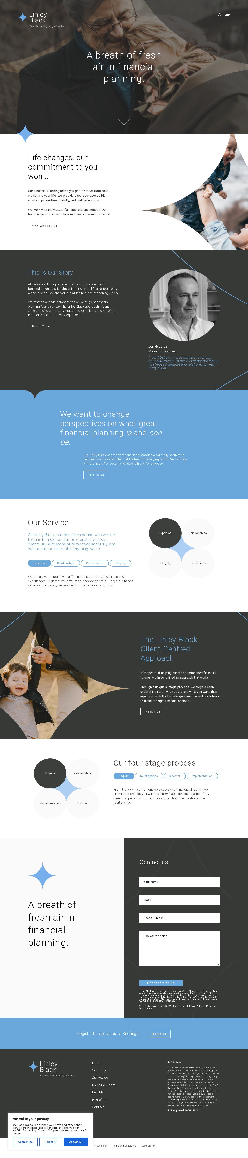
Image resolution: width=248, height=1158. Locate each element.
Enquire (124, 776)
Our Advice (100, 1077)
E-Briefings (100, 1099)
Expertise (40, 563)
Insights (98, 1092)
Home (97, 1063)
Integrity (120, 563)
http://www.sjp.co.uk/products (197, 1085)
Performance (94, 563)
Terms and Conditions (124, 1146)
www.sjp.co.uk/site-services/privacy (157, 1001)
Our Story (99, 1070)
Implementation (202, 776)
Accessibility (148, 1146)
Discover (174, 776)
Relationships (66, 563)
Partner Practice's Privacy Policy (195, 997)
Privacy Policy (196, 1006)
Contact (98, 1107)
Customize (25, 1141)
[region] (50, 1131)
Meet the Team (103, 1085)
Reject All (51, 1141)
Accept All (76, 1141)
